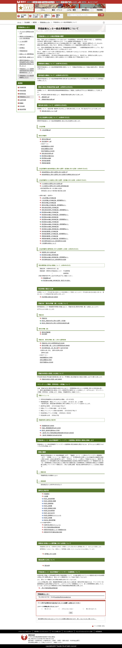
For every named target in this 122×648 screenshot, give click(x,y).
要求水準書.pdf (46, 139)
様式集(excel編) (46, 158)
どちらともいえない (67, 609)
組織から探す (47, 16)
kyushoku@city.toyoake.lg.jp (62, 597)
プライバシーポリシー (24, 631)
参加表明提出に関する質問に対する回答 (53, 172)
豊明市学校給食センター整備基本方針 (55, 529)
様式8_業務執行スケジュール (52, 515)
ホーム (19, 22)
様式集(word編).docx (48, 156)
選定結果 (47, 565)
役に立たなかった (91, 609)
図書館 (21, 103)
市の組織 (27, 22)
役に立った (48, 609)
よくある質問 (23, 16)
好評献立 (22, 47)
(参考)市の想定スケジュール (52, 525)
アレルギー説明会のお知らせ (26, 32)
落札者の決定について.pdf (49, 111)
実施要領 (46, 494)
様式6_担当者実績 (49, 510)
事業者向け (85, 10)
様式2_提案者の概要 (50, 501)
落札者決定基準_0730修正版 (50, 207)
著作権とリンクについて (41, 631)
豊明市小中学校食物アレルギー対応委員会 (26, 37)
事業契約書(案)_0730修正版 (50, 236)
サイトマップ (93, 2)
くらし (43, 10)
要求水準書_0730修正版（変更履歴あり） (54, 205)
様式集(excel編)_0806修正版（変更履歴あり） (55, 229)
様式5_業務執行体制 (50, 508)
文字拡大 (83, 2)
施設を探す (58, 16)
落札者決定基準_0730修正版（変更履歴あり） (55, 210)
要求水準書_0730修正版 (49, 202)
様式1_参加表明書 (49, 498)
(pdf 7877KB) (64, 348)
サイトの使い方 (56, 631)
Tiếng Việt (51, 2)
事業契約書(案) (46, 163)
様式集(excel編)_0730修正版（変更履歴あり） (55, 224)
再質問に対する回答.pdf (49, 252)
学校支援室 (22, 90)
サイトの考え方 (68, 631)
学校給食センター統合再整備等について (26, 76)
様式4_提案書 (48, 506)
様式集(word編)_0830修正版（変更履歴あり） (55, 219)
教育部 (35, 22)
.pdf (50, 141)
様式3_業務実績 (48, 503)
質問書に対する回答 (50, 554)
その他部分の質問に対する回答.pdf (52, 183)
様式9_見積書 (48, 517)
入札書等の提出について (49, 243)
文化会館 (22, 106)
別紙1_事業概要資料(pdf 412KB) (51, 428)
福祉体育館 (22, 109)
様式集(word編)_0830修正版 (50, 217)
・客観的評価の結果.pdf (47, 99)
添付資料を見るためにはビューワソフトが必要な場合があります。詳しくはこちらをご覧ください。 (67, 619)
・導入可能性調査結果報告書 (49, 588)
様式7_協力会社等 (49, 513)
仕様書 (46, 496)
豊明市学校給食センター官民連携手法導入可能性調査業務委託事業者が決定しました (26, 63)
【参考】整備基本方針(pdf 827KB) (52, 435)
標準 (62, 2)
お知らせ (22, 44)
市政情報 (100, 10)
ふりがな (74, 2)
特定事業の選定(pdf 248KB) (50, 297)
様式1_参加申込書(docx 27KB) (51, 430)
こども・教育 (71, 10)
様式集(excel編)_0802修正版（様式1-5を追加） (57, 280)
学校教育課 (22, 87)
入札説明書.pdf (46, 130)
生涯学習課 (22, 100)
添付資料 (44, 141)
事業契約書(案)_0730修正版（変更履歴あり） (55, 238)
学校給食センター (45, 22)
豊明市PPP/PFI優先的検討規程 (53, 532)
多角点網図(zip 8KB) (47, 148)
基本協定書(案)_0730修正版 (50, 231)
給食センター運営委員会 (26, 54)
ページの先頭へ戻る (98, 626)
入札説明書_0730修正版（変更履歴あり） (54, 200)
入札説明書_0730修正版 (49, 198)
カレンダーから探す (36, 16)
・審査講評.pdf (45, 97)
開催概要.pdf (47, 278)
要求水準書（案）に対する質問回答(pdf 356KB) (56, 345)
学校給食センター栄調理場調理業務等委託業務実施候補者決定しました (26, 70)
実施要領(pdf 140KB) (48, 425)
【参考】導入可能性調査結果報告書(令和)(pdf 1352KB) (58, 433)
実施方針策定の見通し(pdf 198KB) (52, 379)
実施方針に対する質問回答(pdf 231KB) (53, 343)
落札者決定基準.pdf (47, 153)
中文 (40, 2)
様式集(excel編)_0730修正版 (50, 222)
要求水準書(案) (46, 332)
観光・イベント (57, 10)
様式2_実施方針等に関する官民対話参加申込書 (55, 323)
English (35, 2)
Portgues (44, 2)
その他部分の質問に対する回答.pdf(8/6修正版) (55, 186)
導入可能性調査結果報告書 (52, 527)
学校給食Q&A (23, 51)
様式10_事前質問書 (49, 520)
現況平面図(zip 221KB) (48, 151)
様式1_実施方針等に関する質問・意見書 (53, 320)
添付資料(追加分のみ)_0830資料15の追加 (54, 241)
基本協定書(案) (46, 160)
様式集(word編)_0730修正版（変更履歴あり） (55, 214)
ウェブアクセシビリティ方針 (84, 631)
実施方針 (44, 318)
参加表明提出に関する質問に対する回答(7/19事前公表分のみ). (60, 174)
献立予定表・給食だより (26, 57)
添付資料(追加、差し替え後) (50, 348)
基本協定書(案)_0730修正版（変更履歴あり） (55, 233)
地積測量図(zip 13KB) (47, 146)
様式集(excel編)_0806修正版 (50, 226)
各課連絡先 (99, 631)
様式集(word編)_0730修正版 (50, 212)
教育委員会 (22, 93)
